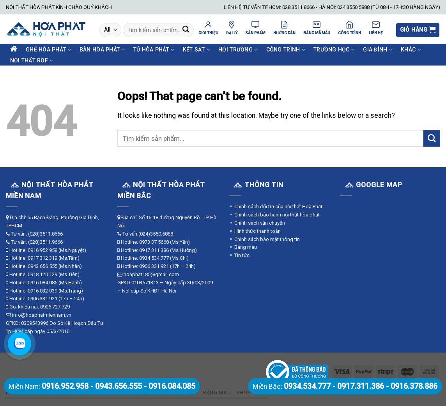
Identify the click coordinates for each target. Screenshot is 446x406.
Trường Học (334, 49)
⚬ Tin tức (239, 255)
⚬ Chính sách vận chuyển (257, 223)
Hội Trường (238, 49)
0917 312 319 (42, 258)
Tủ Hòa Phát (154, 49)
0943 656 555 (42, 266)
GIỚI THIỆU (208, 27)
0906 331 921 (42, 298)
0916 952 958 (42, 250)
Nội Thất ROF (31, 60)
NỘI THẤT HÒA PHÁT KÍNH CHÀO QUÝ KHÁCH (59, 7)
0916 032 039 (42, 291)
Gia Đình (378, 49)
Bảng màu (217, 392)
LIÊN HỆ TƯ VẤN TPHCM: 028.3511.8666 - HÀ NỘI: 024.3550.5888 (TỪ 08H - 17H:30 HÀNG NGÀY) (332, 7)
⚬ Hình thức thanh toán (255, 231)
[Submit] (186, 30)
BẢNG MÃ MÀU (316, 27)
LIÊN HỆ (376, 27)
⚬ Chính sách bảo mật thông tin (264, 239)
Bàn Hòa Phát (102, 49)
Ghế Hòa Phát (48, 49)
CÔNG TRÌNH (349, 27)
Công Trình (285, 49)
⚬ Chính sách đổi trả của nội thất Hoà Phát (275, 206)
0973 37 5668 (154, 242)
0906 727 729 (55, 307)
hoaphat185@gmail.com (151, 274)
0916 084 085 (42, 282)
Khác (411, 49)
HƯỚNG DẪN (284, 27)
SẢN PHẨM (255, 27)
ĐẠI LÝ (231, 27)
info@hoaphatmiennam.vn (41, 315)
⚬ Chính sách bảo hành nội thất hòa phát (274, 215)
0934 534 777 (154, 258)
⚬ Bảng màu (243, 247)
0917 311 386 (154, 250)
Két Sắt (196, 49)
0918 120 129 (42, 274)
